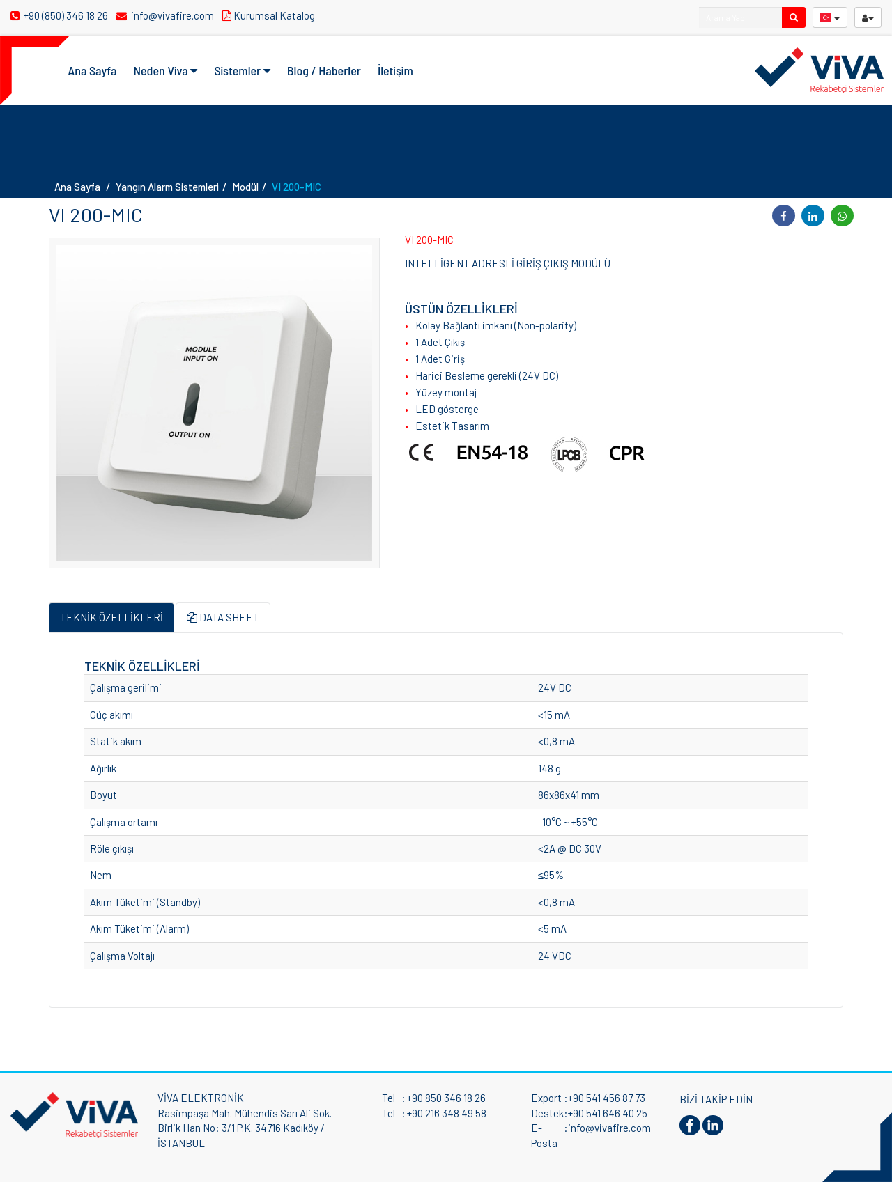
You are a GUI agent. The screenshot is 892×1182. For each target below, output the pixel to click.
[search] (794, 17)
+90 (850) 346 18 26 (60, 15)
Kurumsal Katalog (270, 15)
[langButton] (830, 17)
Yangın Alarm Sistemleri (167, 186)
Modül (245, 186)
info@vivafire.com (166, 15)
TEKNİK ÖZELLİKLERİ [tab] (111, 617)
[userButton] (868, 17)
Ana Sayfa (92, 70)
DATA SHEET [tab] (223, 617)
